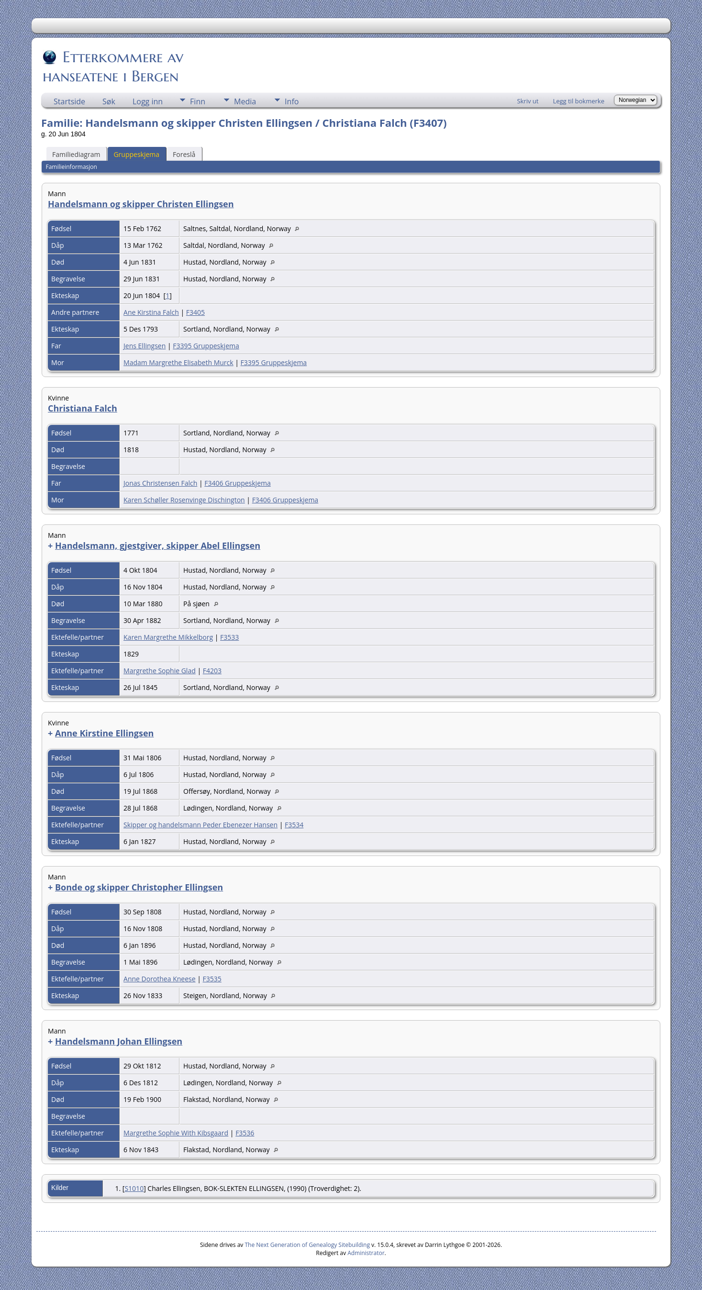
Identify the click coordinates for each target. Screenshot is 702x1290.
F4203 (212, 670)
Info (292, 101)
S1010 (134, 1188)
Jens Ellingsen (144, 345)
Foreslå (184, 154)
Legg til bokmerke (578, 101)
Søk (108, 101)
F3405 (195, 312)
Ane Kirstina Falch (151, 312)
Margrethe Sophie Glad (159, 670)
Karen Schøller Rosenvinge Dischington (184, 499)
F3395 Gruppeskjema (206, 345)
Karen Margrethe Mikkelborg (168, 637)
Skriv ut (527, 101)
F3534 (294, 824)
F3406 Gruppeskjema (237, 483)
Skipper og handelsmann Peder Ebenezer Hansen (200, 824)
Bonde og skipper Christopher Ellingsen (139, 887)
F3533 (229, 637)
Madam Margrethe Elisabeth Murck (178, 362)
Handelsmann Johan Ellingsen (118, 1041)
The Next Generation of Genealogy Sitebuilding (307, 1245)
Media (245, 101)
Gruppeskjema (136, 154)
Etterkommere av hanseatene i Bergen (113, 66)
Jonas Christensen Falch (160, 483)
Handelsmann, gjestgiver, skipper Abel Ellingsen (157, 545)
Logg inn (148, 101)
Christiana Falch (82, 408)
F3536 (244, 1132)
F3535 (212, 978)
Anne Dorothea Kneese (159, 978)
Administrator (365, 1253)
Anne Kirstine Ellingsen (104, 733)
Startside (69, 101)
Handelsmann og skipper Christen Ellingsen (141, 204)
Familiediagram (76, 154)
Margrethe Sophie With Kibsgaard (175, 1132)
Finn (197, 101)
